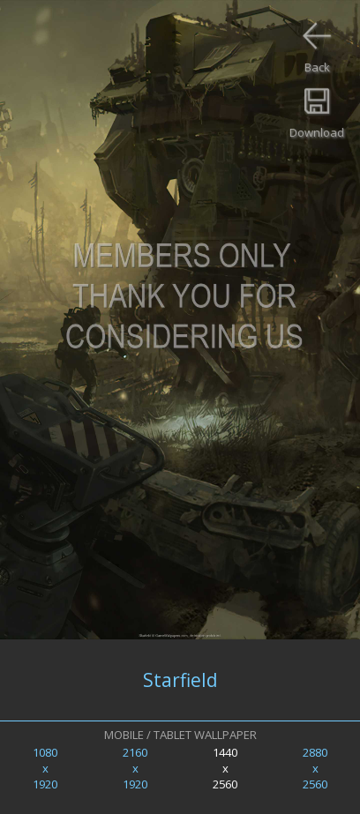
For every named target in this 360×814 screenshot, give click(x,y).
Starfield (180, 680)
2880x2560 (315, 768)
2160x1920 (135, 768)
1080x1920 (45, 768)
